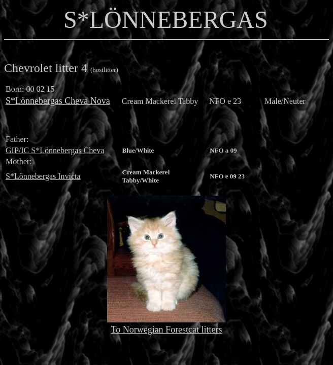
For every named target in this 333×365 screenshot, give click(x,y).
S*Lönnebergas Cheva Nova (58, 101)
